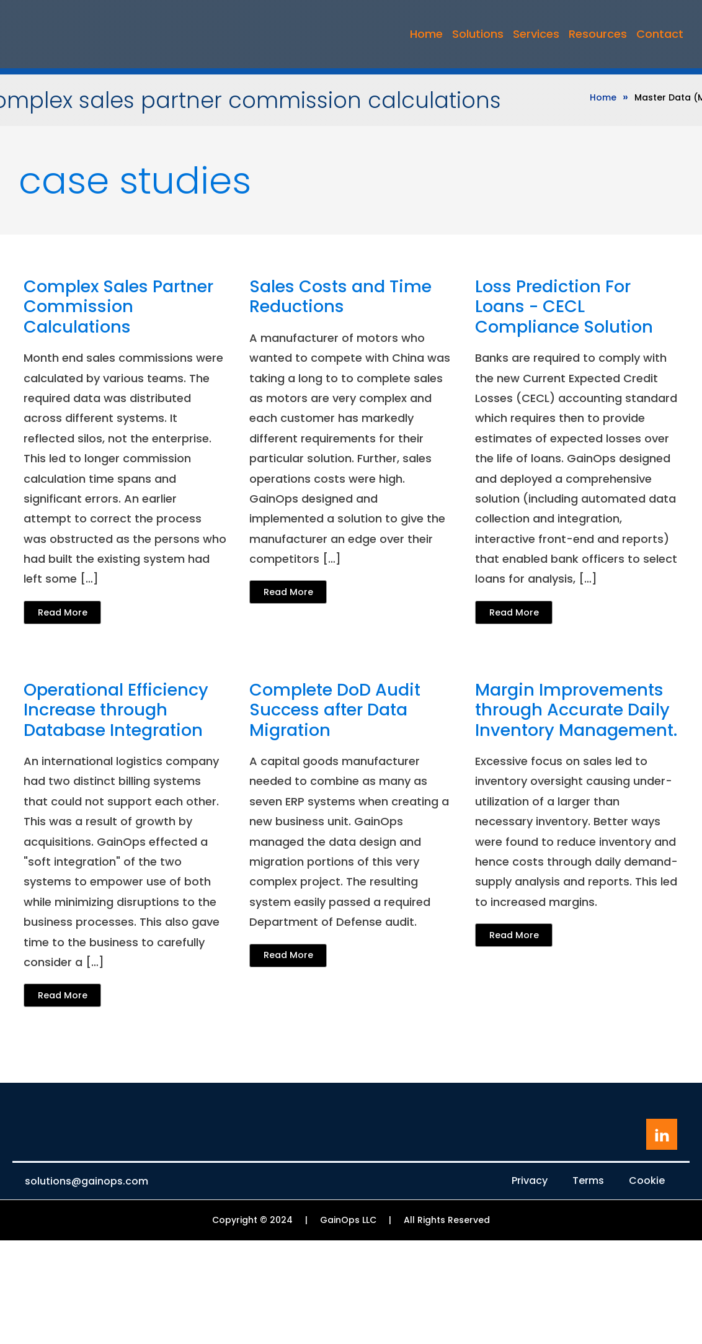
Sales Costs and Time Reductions (340, 297)
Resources (598, 34)
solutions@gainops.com (86, 1181)
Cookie (647, 1180)
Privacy (530, 1180)
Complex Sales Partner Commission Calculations (118, 307)
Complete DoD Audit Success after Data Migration (334, 710)
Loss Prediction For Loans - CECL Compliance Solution (564, 307)
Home (426, 34)
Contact (659, 34)
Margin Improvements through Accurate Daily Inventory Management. (576, 710)
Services (536, 34)
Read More (62, 612)
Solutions (478, 34)
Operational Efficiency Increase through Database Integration (116, 710)
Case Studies (135, 181)
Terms (588, 1180)
